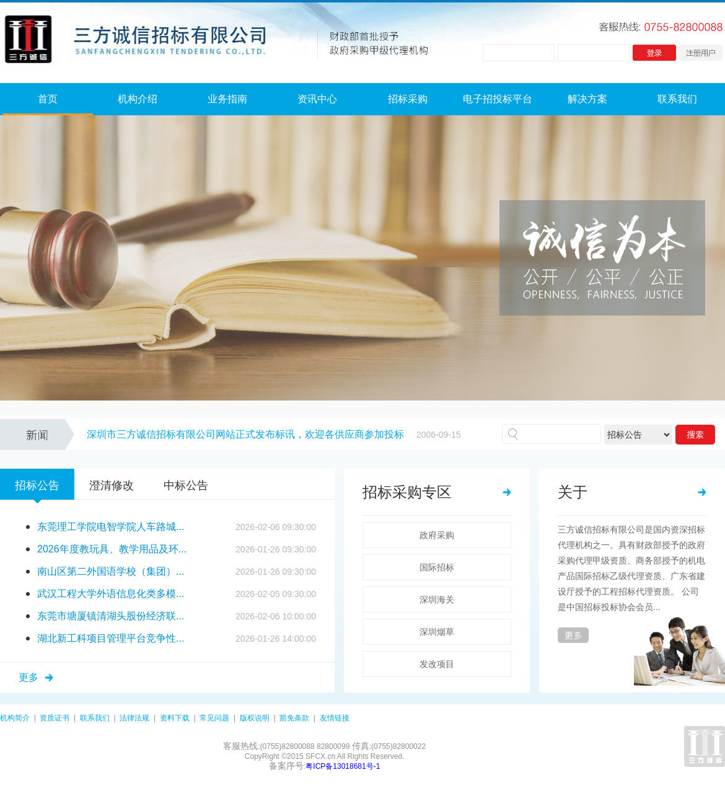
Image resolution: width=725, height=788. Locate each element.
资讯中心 (317, 99)
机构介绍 (137, 99)
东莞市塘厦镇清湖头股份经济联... (110, 616)
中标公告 (186, 485)
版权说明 (255, 718)
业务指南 (227, 99)
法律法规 (134, 718)
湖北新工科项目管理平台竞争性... (110, 638)
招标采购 (408, 99)
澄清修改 (111, 485)
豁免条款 (294, 718)
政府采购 (437, 535)
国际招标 (437, 567)
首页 (48, 99)
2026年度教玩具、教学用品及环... (112, 549)
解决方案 (587, 99)
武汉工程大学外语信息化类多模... (110, 593)
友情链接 (334, 718)
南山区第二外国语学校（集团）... (110, 571)
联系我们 (677, 99)
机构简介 (15, 718)
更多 (28, 677)
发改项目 (437, 664)
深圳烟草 (437, 632)
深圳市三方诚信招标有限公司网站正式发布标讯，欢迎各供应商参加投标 (245, 434)
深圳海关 (437, 599)
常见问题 (214, 718)
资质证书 (54, 718)
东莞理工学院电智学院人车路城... (110, 526)
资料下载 (175, 718)
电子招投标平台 (497, 99)
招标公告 (37, 485)
